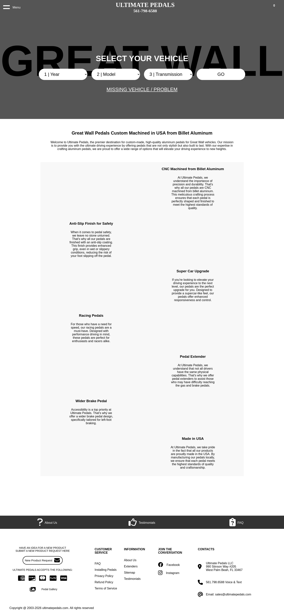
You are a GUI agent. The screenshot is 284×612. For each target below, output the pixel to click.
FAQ (98, 563)
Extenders (131, 566)
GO (220, 74)
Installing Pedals (106, 569)
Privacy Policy (104, 576)
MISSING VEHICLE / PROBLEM (142, 89)
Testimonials (132, 578)
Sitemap (129, 572)
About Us (130, 560)
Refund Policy (104, 582)
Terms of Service (106, 588)
